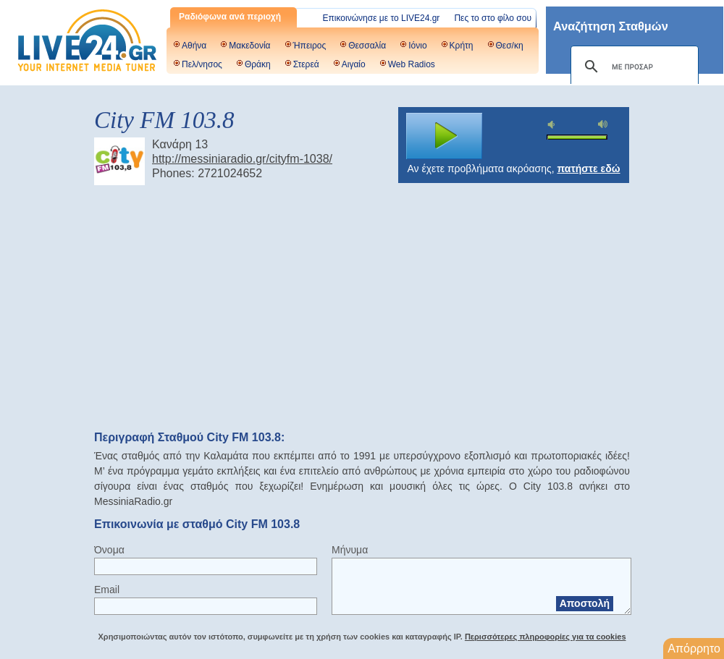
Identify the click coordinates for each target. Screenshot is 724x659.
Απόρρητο (694, 648)
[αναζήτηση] (632, 66)
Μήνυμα (350, 550)
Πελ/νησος (202, 64)
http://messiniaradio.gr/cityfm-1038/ (242, 159)
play (444, 136)
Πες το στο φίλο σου (492, 18)
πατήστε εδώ (588, 168)
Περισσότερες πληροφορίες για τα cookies (545, 636)
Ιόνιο (417, 46)
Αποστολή (585, 603)
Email (106, 589)
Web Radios (411, 64)
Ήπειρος (310, 46)
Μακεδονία (249, 46)
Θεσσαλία (367, 46)
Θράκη (258, 64)
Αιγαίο (354, 64)
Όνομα (109, 550)
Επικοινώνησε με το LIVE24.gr (381, 18)
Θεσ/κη (509, 46)
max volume (603, 124)
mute (553, 125)
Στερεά (306, 64)
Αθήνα (194, 46)
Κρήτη (461, 46)
